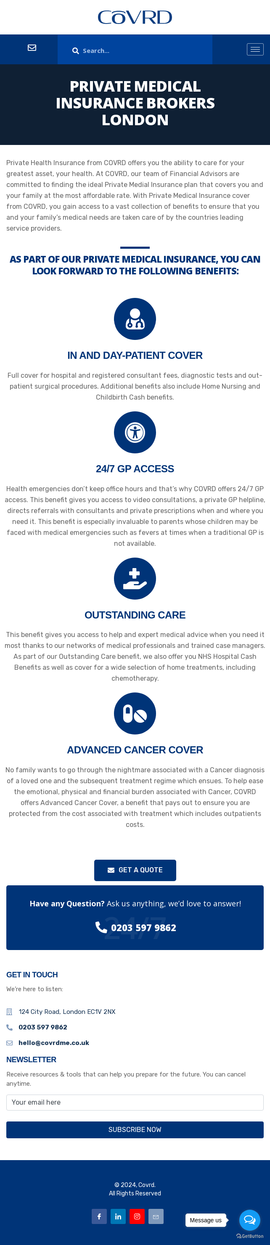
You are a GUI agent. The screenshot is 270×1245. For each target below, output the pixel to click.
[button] (135, 870)
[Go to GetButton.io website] (249, 1236)
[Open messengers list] (249, 1220)
